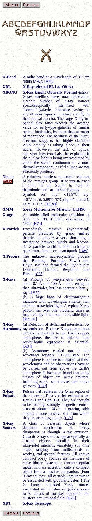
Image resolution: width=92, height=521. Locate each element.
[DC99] (51, 204)
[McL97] (30, 319)
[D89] (83, 251)
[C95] (39, 274)
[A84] (27, 346)
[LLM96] (79, 209)
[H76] (48, 81)
